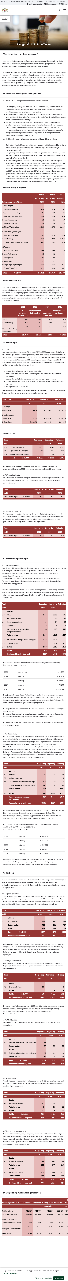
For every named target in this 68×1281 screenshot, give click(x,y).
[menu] (65, 10)
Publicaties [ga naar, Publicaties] (4, 1)
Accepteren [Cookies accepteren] (59, 1278)
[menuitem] (34, 4)
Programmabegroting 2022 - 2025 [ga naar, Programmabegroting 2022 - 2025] (23, 1)
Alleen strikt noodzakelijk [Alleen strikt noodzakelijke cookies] (43, 1278)
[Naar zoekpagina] (60, 10)
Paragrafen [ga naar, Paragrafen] (41, 1)
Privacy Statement (10, 1273)
